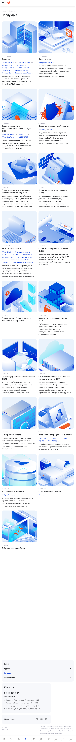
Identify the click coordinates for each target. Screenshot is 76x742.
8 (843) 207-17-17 (11, 693)
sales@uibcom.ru (9, 696)
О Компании (9, 678)
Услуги (7, 664)
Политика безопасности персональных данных (55, 726)
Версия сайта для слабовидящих (51, 733)
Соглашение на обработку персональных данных (56, 729)
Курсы (7, 668)
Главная (4, 11)
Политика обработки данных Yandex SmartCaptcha (57, 731)
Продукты (12, 11)
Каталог (7, 673)
